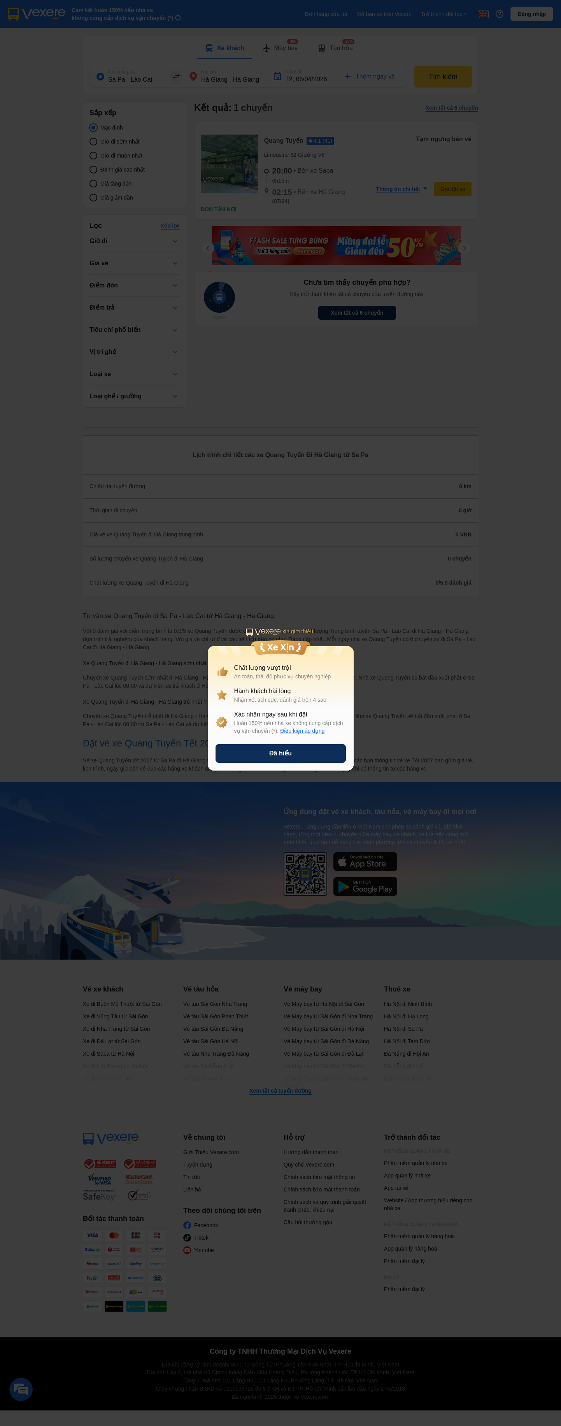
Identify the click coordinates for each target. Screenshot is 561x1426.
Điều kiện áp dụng (302, 731)
